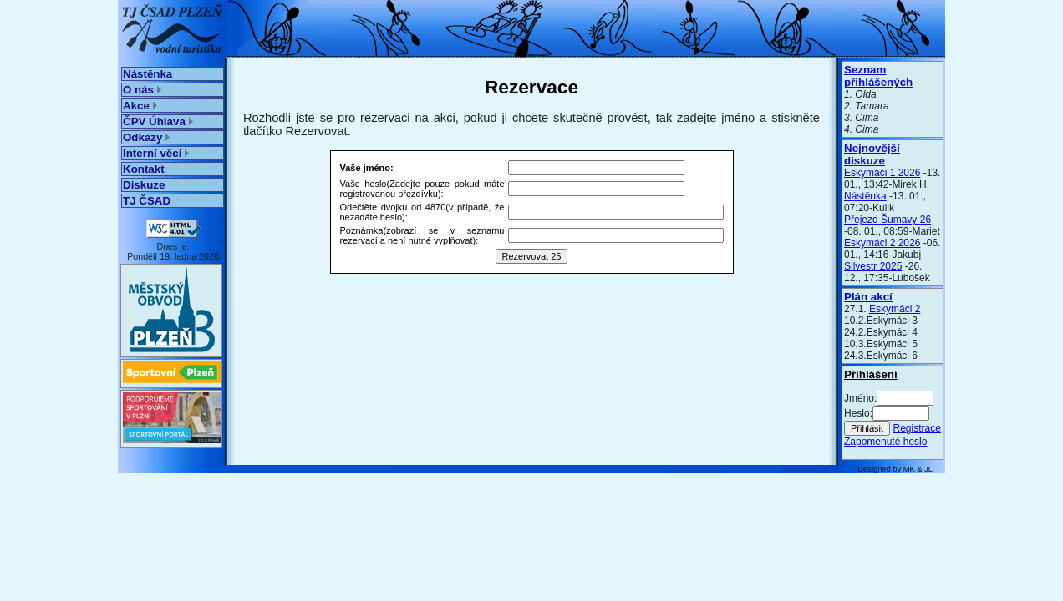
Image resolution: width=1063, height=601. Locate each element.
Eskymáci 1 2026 (882, 173)
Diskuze (144, 185)
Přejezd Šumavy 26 (887, 219)
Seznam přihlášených (878, 75)
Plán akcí (868, 296)
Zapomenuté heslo (885, 441)
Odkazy (146, 137)
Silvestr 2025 (873, 266)
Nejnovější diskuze (872, 154)
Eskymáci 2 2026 (882, 243)
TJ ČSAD (146, 200)
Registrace (916, 428)
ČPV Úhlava (158, 121)
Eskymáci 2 (894, 309)
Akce (140, 105)
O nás (142, 89)
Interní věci (156, 153)
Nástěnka (147, 74)
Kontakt (144, 169)
